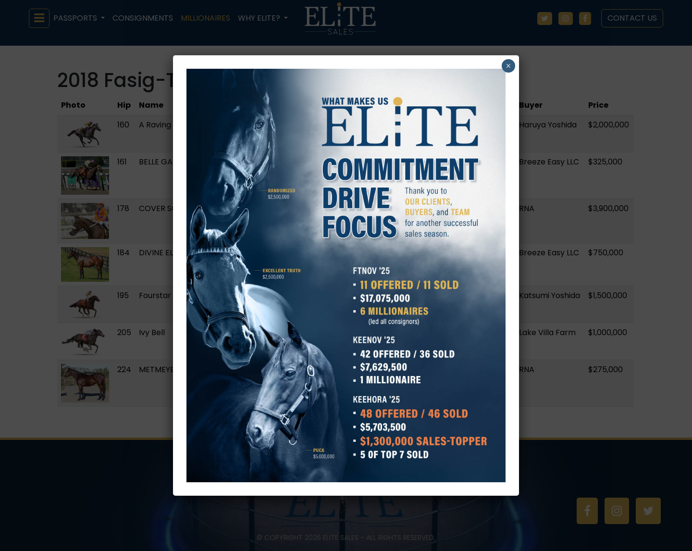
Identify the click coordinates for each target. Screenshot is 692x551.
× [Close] (508, 66)
